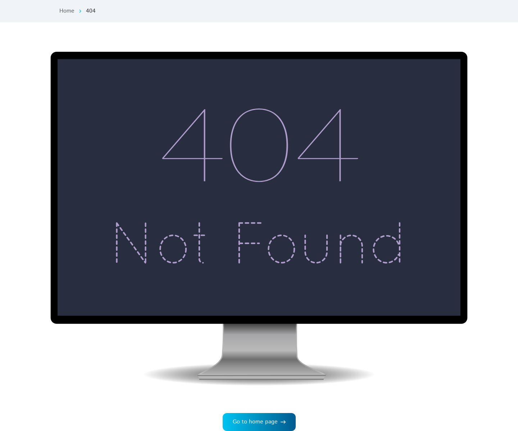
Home (66, 11)
